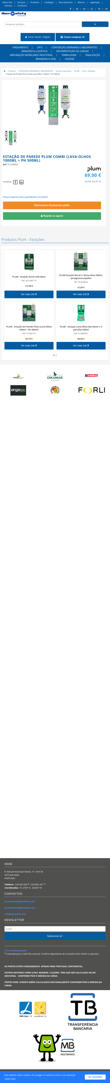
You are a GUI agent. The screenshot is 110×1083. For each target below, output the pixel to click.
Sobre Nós (7, 2)
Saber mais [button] (10, 1078)
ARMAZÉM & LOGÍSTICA (34, 51)
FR (99, 8)
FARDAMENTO (20, 47)
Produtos (34, 2)
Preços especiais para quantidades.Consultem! (25, 196)
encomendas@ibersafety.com (19, 907)
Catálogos (49, 2)
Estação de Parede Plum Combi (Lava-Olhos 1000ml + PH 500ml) (33, 74)
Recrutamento (66, 2)
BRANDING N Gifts (46, 58)
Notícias (8, 5)
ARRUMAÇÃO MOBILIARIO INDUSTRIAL (31, 55)
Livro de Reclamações (15, 950)
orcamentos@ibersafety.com (19, 901)
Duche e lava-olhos (64, 71)
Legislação (95, 2)
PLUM (76, 71)
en (84, 8)
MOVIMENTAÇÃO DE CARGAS (72, 51)
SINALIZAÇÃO (92, 55)
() (72, 37)
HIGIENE (69, 58)
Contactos (22, 5)
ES (92, 8)
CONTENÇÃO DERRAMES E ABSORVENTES (74, 47)
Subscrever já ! (55, 936)
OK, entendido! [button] (95, 1077)
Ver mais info (29, 294)
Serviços (21, 2)
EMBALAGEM (69, 55)
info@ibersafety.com (15, 914)
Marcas (81, 2)
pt (106, 8)
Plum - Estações (88, 71)
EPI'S (39, 47)
